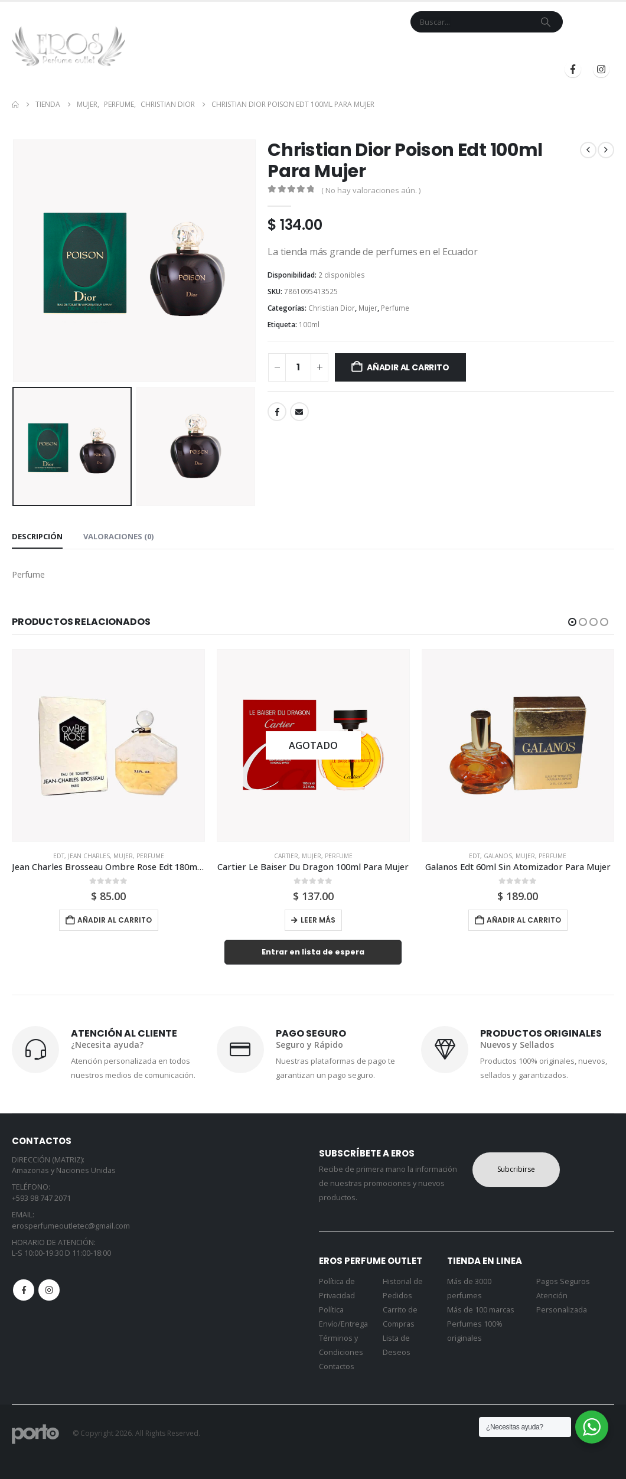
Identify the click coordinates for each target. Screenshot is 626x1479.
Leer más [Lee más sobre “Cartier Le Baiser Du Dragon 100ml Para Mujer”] (318, 920)
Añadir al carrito (408, 367)
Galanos (498, 856)
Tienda (238, 49)
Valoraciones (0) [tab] (118, 536)
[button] (572, 622)
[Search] (545, 22)
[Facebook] (573, 69)
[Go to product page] (108, 746)
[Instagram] (601, 69)
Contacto (343, 49)
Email (299, 411)
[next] (606, 150)
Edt (58, 856)
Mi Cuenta (396, 49)
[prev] (588, 150)
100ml (309, 325)
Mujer (367, 308)
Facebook (277, 411)
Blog (439, 49)
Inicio (201, 49)
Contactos (336, 1366)
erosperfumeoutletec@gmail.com (71, 1226)
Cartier (286, 856)
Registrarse (576, 49)
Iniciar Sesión (496, 49)
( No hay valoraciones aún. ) (370, 190)
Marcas (286, 49)
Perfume (395, 308)
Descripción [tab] (37, 536)
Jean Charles (89, 856)
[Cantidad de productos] (298, 367)
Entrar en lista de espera (313, 952)
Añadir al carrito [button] (114, 920)
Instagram (49, 1290)
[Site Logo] (68, 45)
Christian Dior (331, 308)
